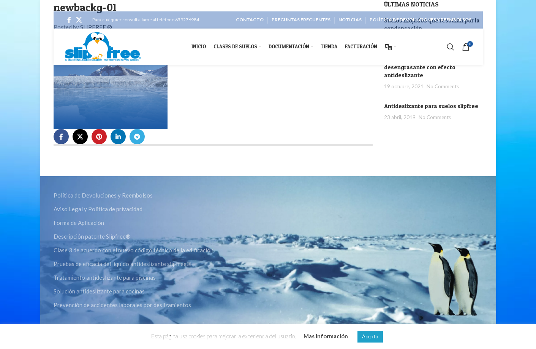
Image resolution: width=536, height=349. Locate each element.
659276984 (187, 19)
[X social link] (79, 19)
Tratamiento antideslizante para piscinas (105, 277)
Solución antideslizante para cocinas (99, 291)
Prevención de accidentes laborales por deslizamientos (122, 304)
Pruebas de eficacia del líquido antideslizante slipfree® (122, 263)
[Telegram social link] (137, 136)
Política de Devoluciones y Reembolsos (103, 195)
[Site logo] (103, 45)
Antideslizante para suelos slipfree (431, 106)
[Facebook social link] (69, 19)
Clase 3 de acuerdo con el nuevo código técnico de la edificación (133, 250)
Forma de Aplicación (79, 222)
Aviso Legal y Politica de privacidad (98, 209)
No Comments (443, 86)
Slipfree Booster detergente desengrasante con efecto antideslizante (422, 67)
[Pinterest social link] (99, 136)
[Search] (450, 46)
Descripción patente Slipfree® (92, 236)
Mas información (326, 336)
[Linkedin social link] (118, 136)
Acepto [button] (370, 336)
